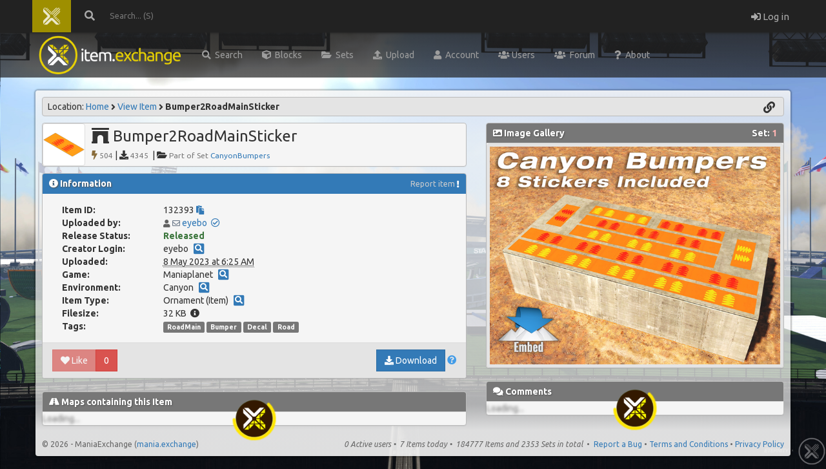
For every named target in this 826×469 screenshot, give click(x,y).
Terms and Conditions (688, 444)
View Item (137, 106)
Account (456, 55)
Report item (432, 184)
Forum (574, 55)
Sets (337, 55)
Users (516, 55)
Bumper (223, 327)
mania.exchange (166, 444)
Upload (393, 55)
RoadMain (184, 327)
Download (411, 360)
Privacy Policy (759, 444)
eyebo (194, 223)
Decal (257, 327)
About (632, 55)
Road (286, 327)
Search (222, 55)
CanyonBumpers (240, 155)
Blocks (282, 55)
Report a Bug (618, 444)
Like (74, 360)
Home (97, 106)
